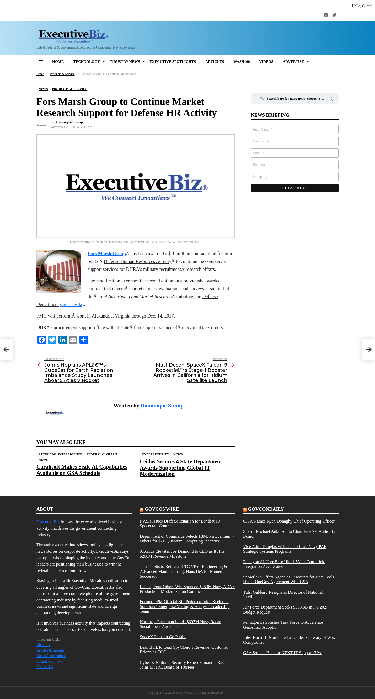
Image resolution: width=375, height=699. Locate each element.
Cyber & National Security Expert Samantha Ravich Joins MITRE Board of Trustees (185, 665)
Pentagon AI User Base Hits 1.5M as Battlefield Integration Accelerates (284, 564)
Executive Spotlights (172, 62)
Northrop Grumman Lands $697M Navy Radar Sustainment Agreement (180, 624)
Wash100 (241, 62)
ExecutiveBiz (48, 521)
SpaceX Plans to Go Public (163, 637)
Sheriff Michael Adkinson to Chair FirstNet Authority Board (289, 534)
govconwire (161, 509)
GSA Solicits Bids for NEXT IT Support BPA (282, 652)
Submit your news (49, 661)
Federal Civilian (102, 454)
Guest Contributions (51, 656)
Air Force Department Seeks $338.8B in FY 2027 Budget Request (285, 609)
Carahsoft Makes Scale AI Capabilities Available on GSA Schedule (81, 470)
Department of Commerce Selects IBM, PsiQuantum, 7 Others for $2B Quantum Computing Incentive (187, 539)
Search (330, 99)
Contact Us (44, 667)
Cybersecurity (155, 454)
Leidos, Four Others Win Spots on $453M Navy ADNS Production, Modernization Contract (187, 589)
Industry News (124, 62)
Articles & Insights (50, 650)
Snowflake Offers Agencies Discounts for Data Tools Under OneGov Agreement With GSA (288, 579)
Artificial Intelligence (60, 454)
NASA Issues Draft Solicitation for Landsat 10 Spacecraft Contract (180, 523)
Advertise (293, 62)
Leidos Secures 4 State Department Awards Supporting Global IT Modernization (181, 467)
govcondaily (266, 509)
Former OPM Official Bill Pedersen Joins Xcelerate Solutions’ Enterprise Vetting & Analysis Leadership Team (184, 606)
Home (58, 62)
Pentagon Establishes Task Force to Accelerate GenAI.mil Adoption (283, 625)
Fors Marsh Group (107, 253)
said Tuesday (72, 304)
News (43, 459)
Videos (266, 62)
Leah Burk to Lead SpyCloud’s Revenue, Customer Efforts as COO (184, 649)
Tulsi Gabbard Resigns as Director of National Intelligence (283, 594)
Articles (214, 62)
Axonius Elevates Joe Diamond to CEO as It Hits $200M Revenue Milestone (182, 553)
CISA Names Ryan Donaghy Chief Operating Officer (289, 521)
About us (43, 645)
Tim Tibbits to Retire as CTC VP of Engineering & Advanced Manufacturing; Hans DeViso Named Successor (183, 571)
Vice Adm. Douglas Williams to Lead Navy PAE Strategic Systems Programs (284, 549)
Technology (86, 62)
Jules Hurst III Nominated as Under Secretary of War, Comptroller (289, 640)
